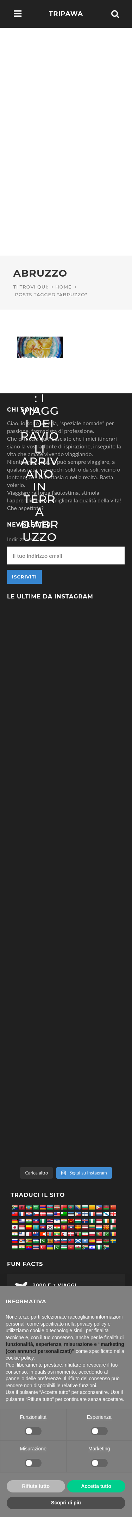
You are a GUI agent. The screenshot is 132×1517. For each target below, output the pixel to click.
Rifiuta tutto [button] (36, 1486)
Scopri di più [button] (66, 1502)
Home (63, 287)
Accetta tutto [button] (96, 1486)
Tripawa (66, 14)
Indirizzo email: (25, 539)
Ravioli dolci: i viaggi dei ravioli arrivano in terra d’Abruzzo (39, 448)
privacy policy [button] (91, 1324)
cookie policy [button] (19, 1358)
